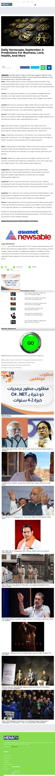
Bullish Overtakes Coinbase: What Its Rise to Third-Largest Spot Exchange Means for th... (22, 362)
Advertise (6, 762)
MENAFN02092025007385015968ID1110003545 (19, 224)
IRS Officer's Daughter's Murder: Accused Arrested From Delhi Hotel (25, 587)
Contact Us (6, 759)
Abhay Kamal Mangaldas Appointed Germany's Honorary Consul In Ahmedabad (25, 688)
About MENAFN (8, 764)
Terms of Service (8, 755)
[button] (27, 2)
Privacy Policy (7, 757)
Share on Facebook (25, 70)
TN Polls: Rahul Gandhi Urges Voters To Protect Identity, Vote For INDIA (27, 620)
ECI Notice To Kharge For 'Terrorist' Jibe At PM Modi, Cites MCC (26, 519)
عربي (23, 2)
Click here (14, 746)
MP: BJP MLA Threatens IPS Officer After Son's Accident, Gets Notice (25, 553)
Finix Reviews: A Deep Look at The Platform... (12, 370)
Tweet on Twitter (35, 70)
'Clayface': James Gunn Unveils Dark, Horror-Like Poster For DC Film (26, 654)
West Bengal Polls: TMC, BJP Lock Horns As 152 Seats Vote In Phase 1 (27, 452)
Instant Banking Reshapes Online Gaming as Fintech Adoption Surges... (18, 365)
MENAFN (5, 78)
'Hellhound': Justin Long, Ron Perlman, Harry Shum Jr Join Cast (26, 486)
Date (3, 69)
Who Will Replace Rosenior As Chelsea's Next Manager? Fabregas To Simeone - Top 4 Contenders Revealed (25, 721)
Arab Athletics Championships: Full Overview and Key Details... (16, 368)
